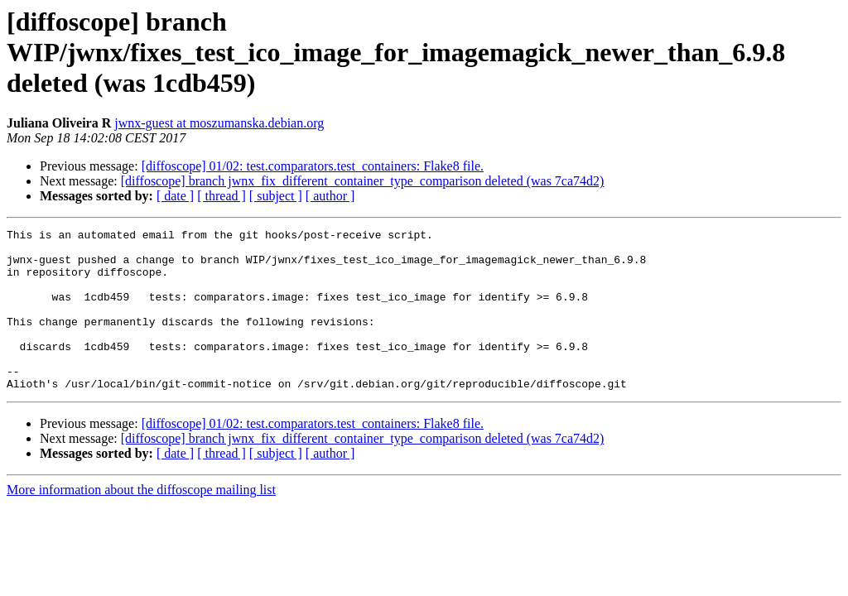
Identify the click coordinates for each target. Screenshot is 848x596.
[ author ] (330, 196)
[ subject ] (275, 196)
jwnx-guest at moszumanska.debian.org (219, 123)
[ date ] (175, 196)
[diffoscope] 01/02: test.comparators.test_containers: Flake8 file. (313, 166)
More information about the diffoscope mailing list (141, 522)
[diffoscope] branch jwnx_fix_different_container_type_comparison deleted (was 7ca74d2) (363, 181)
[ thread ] (221, 196)
